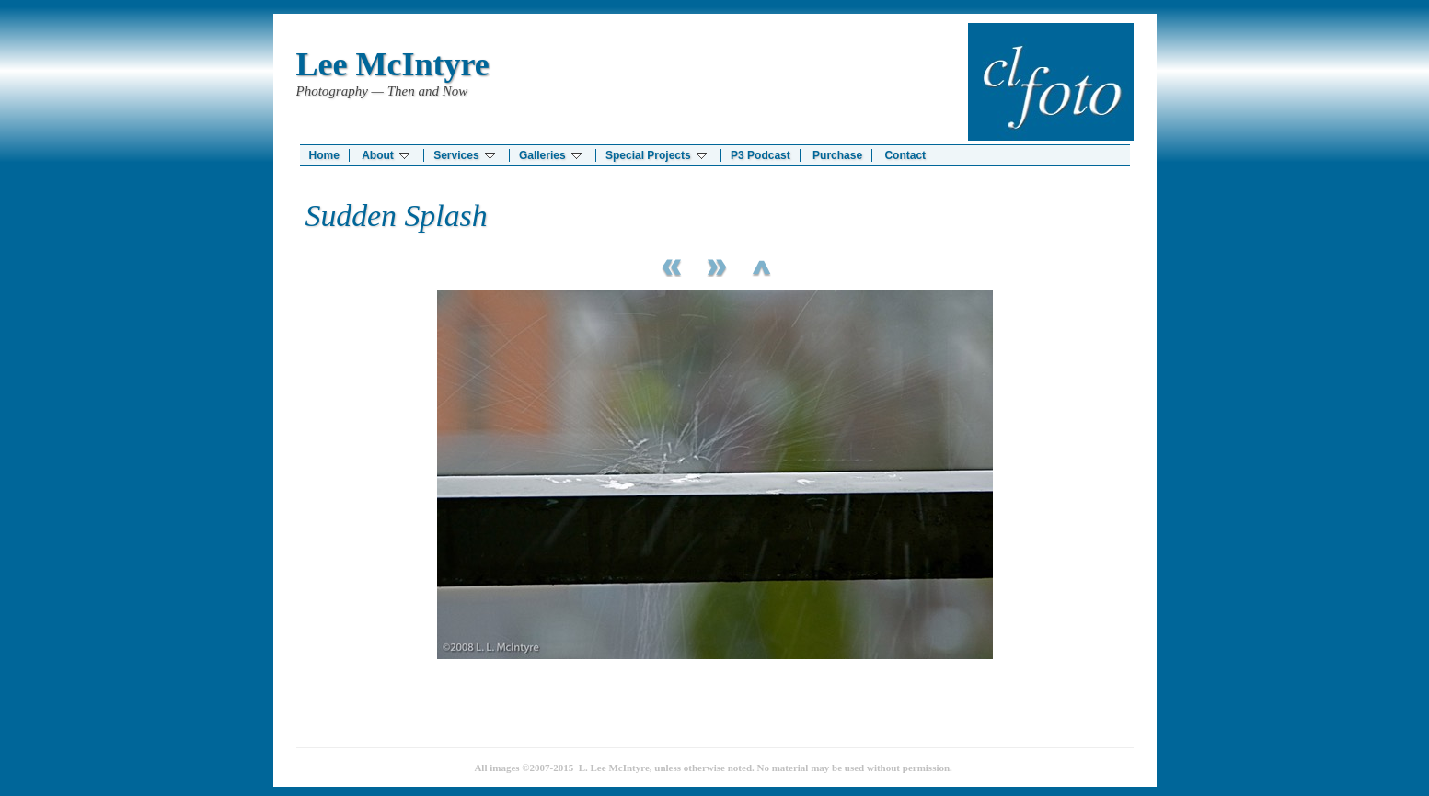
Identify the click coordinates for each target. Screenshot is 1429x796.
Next (715, 265)
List (761, 265)
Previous (669, 265)
